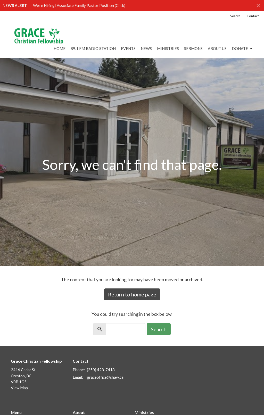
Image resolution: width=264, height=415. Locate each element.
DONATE (242, 48)
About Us (217, 48)
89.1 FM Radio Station (93, 48)
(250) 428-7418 (101, 369)
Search (235, 16)
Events (128, 48)
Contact (253, 16)
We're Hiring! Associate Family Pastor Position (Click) (79, 5)
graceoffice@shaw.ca (105, 377)
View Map (19, 387)
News (146, 48)
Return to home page (132, 294)
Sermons (193, 48)
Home (59, 48)
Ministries (168, 48)
